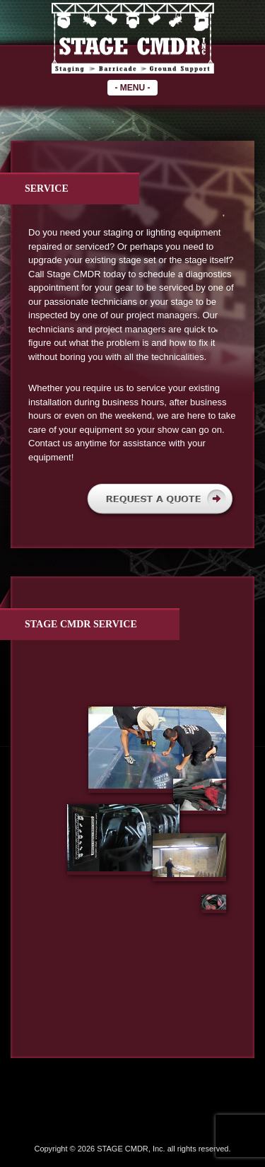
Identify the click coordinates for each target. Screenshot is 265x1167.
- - (132, 88)
